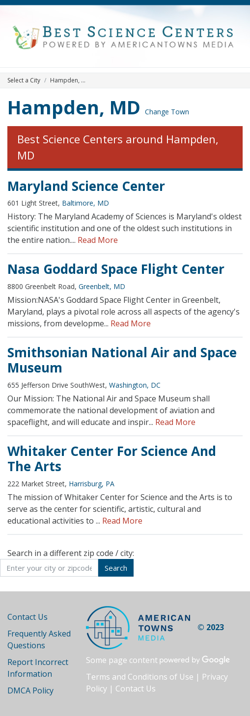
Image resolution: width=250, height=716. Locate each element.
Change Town (167, 111)
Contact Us (27, 616)
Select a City (23, 80)
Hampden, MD (73, 107)
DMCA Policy (30, 690)
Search (116, 568)
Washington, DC (135, 385)
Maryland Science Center (86, 186)
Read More (98, 240)
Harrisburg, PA (91, 483)
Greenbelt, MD (102, 286)
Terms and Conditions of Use (140, 676)
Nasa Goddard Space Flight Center (115, 269)
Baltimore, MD (85, 203)
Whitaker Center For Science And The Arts (111, 459)
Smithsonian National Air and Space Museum (122, 360)
